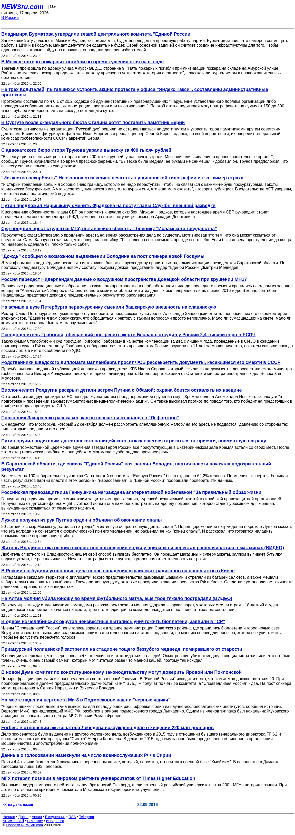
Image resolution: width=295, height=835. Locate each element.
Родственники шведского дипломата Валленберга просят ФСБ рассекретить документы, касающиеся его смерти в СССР (140, 362)
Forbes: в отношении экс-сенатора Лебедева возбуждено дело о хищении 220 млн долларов (107, 727)
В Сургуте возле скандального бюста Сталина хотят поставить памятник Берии (93, 122)
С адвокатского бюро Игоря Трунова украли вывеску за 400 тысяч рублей (86, 150)
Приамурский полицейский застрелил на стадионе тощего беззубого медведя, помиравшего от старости (121, 649)
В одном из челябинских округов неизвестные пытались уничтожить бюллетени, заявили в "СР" (113, 621)
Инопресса (55, 821)
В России (10, 17)
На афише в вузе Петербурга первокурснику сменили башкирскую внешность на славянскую (108, 307)
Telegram (86, 817)
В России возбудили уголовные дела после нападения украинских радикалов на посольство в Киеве (118, 570)
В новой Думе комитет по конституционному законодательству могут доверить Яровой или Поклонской (121, 672)
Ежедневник (55, 817)
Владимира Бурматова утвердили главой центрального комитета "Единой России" (97, 34)
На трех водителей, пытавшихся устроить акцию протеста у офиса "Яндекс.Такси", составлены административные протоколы (134, 92)
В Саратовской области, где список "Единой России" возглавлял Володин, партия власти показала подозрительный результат (136, 466)
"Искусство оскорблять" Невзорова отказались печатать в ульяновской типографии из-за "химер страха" (123, 177)
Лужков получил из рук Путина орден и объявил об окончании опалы (81, 520)
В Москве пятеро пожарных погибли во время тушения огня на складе (82, 61)
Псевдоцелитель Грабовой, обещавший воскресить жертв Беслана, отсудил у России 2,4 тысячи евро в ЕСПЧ (128, 334)
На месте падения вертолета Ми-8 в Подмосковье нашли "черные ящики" (85, 699)
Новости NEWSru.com (24, 825)
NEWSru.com (22, 7)
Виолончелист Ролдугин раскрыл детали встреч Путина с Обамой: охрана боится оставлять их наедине (121, 390)
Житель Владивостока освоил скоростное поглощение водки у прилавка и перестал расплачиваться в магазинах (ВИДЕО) (142, 547)
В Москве (35, 821)
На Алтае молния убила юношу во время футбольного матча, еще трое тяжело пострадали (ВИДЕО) (116, 598)
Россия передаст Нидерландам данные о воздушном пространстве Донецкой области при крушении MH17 (124, 279)
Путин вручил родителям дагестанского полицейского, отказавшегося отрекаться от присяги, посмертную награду (133, 440)
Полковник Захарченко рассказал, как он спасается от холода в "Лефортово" (90, 417)
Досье (23, 817)
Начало (9, 817)
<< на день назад (18, 804)
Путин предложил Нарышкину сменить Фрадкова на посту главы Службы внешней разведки (108, 205)
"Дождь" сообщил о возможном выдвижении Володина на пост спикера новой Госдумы (102, 256)
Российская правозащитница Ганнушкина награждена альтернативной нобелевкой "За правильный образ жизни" (132, 492)
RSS (72, 817)
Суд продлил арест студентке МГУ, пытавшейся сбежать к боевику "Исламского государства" (109, 228)
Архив (37, 817)
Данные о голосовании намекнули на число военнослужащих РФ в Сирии (86, 755)
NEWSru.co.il (13, 821)
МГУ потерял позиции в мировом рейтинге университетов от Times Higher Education (98, 778)
